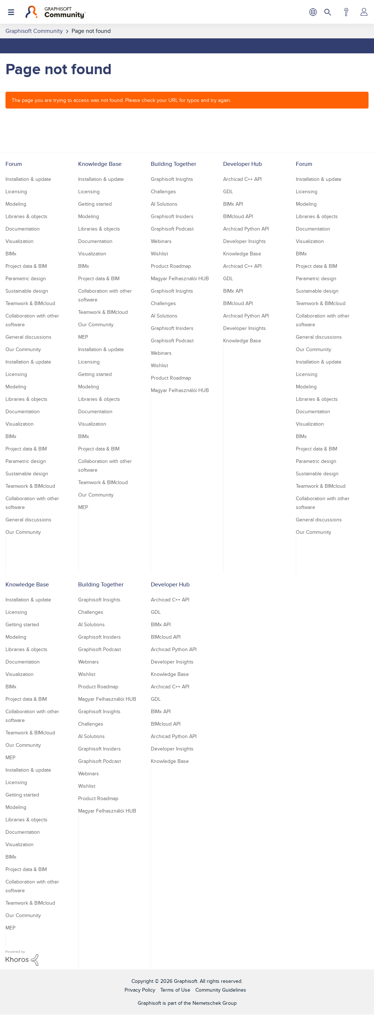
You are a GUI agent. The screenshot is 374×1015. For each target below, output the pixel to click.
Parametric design (25, 278)
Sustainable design (26, 290)
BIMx (10, 253)
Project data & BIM (26, 266)
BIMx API (233, 204)
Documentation (22, 228)
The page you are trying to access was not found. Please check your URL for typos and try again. (121, 100)
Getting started (95, 204)
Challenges (163, 191)
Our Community (23, 349)
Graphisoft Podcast (172, 228)
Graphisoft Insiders (172, 216)
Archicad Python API (246, 228)
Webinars (161, 241)
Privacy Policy (140, 989)
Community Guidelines (220, 989)
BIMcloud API (238, 216)
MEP (83, 337)
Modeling (15, 204)
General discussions (28, 337)
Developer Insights (244, 241)
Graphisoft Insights (172, 179)
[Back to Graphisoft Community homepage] (56, 12)
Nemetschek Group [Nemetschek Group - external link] (214, 1003)
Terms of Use (175, 989)
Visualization (19, 241)
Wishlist (159, 253)
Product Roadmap (171, 266)
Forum (13, 164)
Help (346, 12)
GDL (228, 191)
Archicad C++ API (242, 179)
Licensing (16, 191)
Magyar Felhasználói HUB (180, 278)
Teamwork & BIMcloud (30, 303)
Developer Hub (242, 164)
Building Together (173, 164)
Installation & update (28, 179)
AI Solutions (164, 204)
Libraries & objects (26, 216)
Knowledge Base (100, 164)
